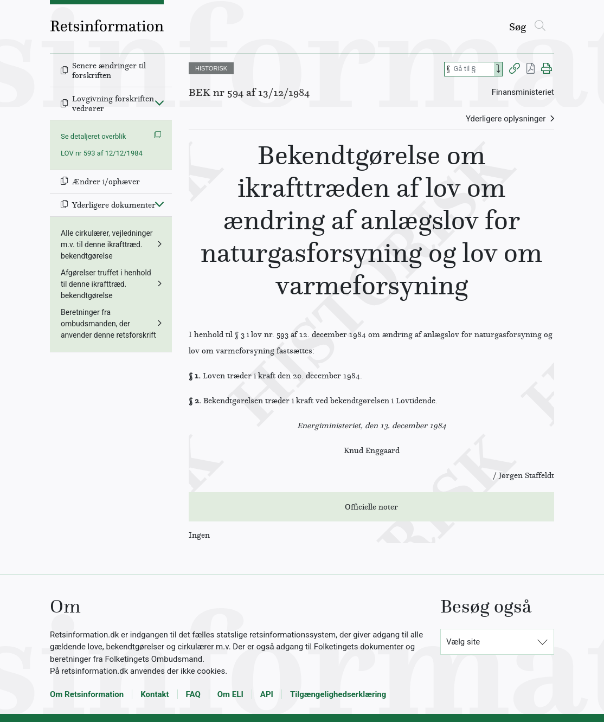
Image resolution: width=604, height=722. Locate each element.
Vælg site (463, 642)
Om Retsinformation (87, 694)
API (266, 694)
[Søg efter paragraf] (473, 69)
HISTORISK (211, 68)
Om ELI (230, 694)
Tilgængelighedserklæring (338, 694)
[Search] (498, 69)
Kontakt (154, 694)
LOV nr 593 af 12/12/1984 (102, 153)
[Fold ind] (159, 102)
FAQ (193, 694)
